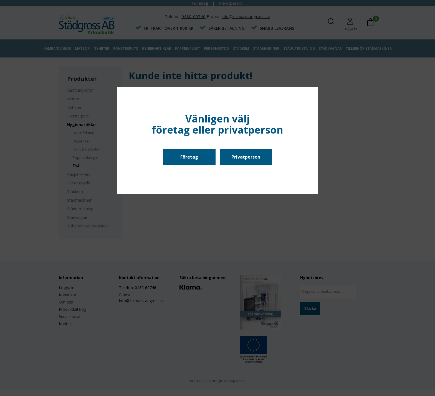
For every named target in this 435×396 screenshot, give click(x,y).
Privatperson (245, 157)
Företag (189, 157)
